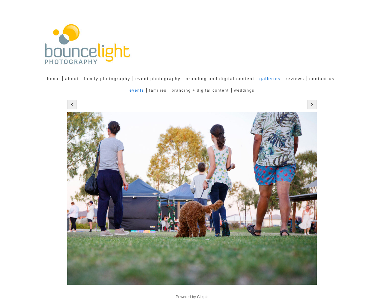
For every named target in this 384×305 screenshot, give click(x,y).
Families (157, 90)
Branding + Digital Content (200, 90)
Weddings (244, 90)
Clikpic (202, 296)
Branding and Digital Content (220, 78)
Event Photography (158, 78)
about (72, 78)
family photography (107, 78)
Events (137, 90)
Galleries (270, 78)
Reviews (295, 78)
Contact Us (321, 78)
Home (53, 78)
